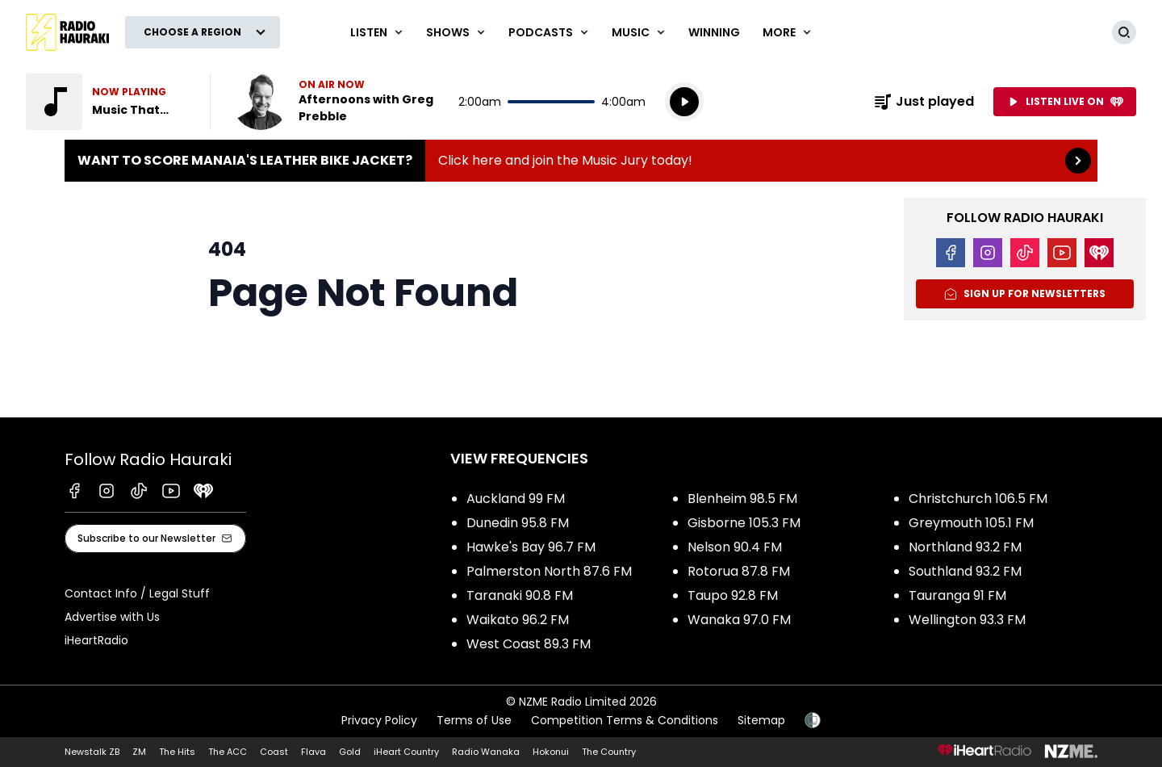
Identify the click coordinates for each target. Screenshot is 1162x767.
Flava (313, 751)
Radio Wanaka (486, 751)
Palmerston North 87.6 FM (549, 571)
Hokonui (551, 751)
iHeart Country (406, 751)
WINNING (714, 32)
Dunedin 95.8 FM (517, 522)
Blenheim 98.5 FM (742, 498)
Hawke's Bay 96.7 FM (531, 547)
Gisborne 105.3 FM (744, 522)
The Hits (177, 751)
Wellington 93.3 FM (967, 619)
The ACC (227, 751)
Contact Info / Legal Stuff (137, 593)
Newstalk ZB (92, 751)
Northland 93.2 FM (965, 547)
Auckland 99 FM (515, 498)
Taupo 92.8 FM (733, 595)
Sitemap (761, 720)
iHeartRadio (96, 640)
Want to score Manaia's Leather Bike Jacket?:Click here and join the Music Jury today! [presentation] (581, 161)
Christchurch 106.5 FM (978, 498)
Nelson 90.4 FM (735, 547)
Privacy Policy (379, 720)
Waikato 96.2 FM (517, 619)
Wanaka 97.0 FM (739, 619)
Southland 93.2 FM (965, 571)
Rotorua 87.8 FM (739, 571)
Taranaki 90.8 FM (519, 595)
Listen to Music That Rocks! (108, 101)
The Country (609, 751)
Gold (350, 751)
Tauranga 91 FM (957, 595)
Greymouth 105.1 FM (971, 522)
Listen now (335, 101)
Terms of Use (474, 720)
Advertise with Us (112, 617)
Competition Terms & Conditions (624, 720)
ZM (139, 751)
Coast (274, 751)
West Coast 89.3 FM (528, 644)
